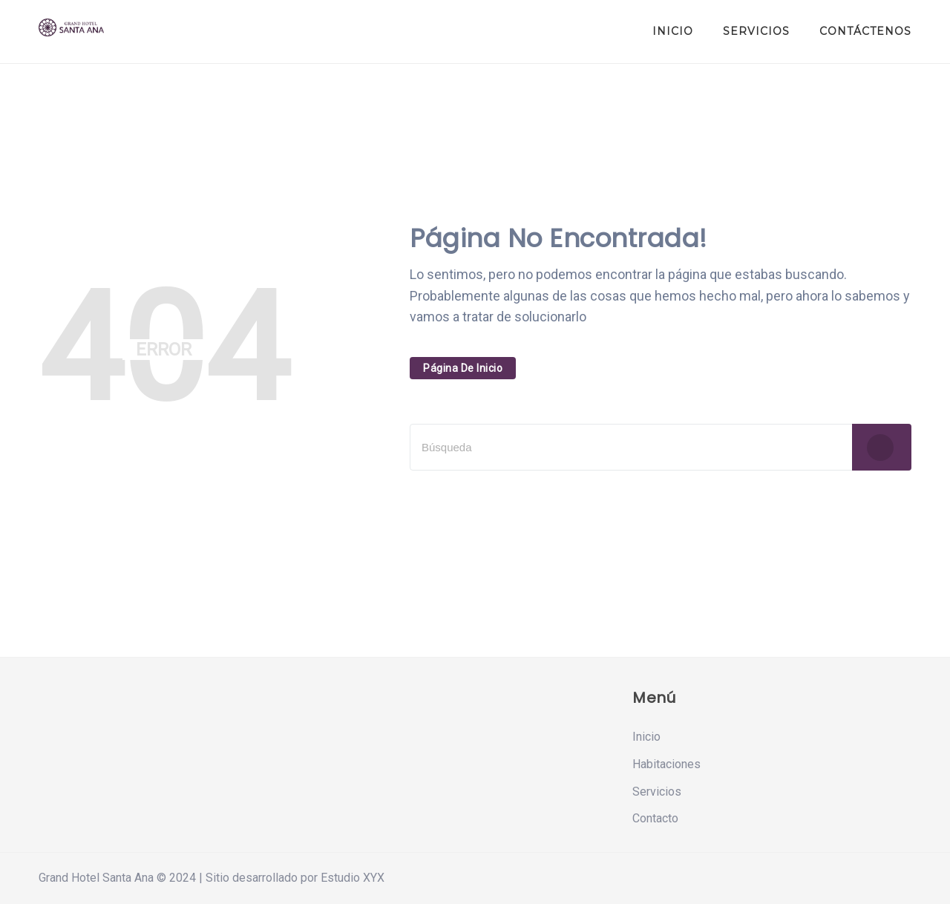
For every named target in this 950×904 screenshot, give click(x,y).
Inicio (672, 31)
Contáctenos (865, 31)
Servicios (756, 31)
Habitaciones (666, 764)
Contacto (655, 818)
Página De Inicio (462, 368)
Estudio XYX (352, 878)
